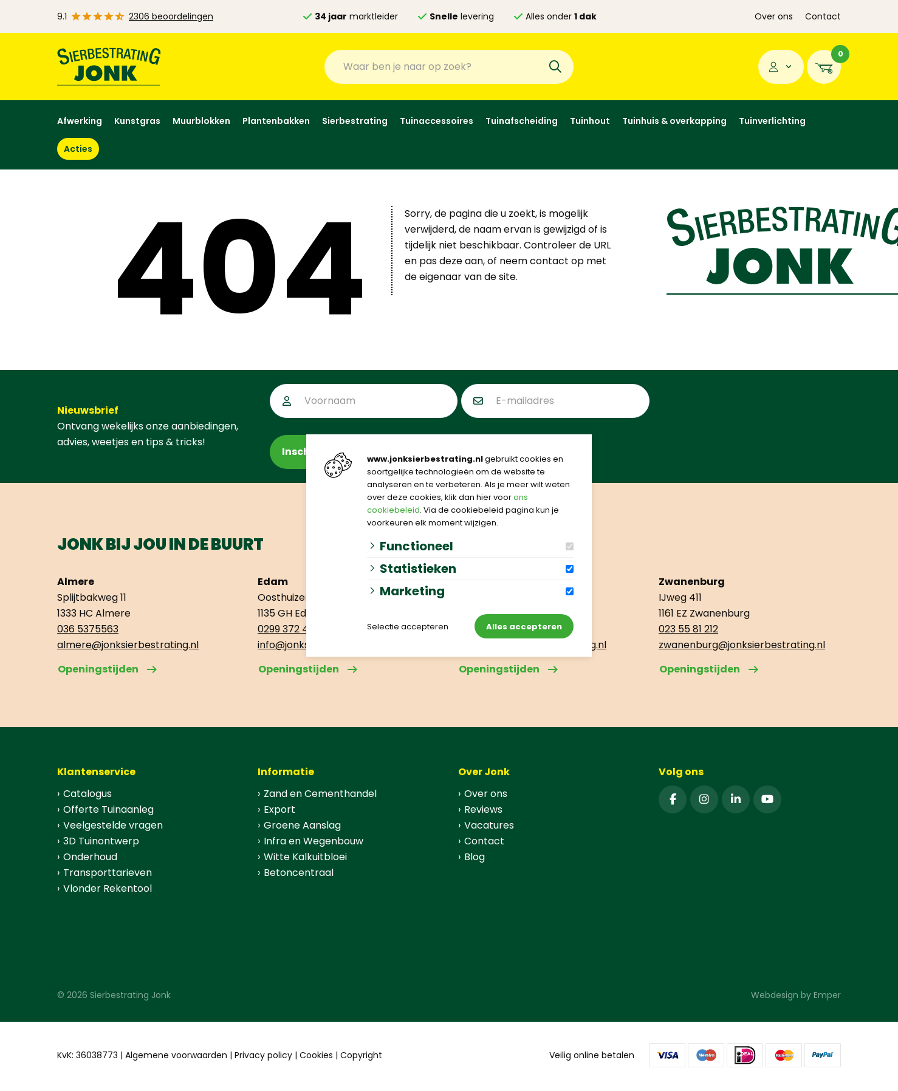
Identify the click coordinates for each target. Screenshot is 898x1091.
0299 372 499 (289, 629)
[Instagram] (704, 799)
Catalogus (87, 794)
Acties (78, 149)
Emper (827, 995)
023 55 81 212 (688, 629)
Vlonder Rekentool (107, 888)
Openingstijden (98, 669)
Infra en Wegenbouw (313, 841)
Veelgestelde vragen (113, 825)
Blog (474, 857)
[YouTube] (767, 799)
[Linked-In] (736, 799)
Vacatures (489, 825)
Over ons (774, 16)
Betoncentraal (299, 873)
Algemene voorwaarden (176, 1055)
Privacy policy (263, 1055)
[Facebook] (673, 799)
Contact (823, 16)
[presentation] (745, 407)
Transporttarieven (107, 873)
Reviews (483, 809)
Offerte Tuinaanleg (108, 809)
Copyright (361, 1055)
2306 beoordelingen (171, 16)
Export (279, 809)
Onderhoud (90, 857)
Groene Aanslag (302, 825)
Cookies (316, 1055)
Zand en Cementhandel (320, 794)
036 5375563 (87, 629)
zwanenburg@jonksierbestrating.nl (742, 645)
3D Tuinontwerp (101, 841)
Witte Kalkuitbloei (305, 857)
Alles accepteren (524, 626)
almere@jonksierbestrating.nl (128, 645)
